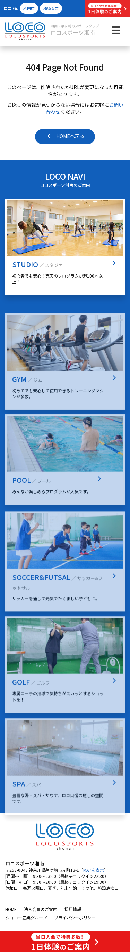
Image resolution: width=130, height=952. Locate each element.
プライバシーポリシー (75, 917)
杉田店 (29, 8)
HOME (11, 909)
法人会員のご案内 (40, 909)
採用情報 (72, 909)
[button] (107, 8)
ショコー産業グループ (26, 917)
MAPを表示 (93, 870)
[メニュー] (116, 30)
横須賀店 (51, 8)
